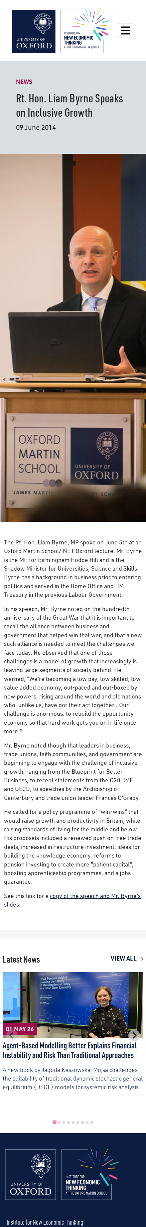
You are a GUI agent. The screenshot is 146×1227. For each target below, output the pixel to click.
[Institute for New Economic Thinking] (61, 30)
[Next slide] (134, 1035)
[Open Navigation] (125, 30)
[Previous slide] (12, 1035)
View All (127, 958)
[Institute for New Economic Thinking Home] (62, 1181)
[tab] (54, 1122)
